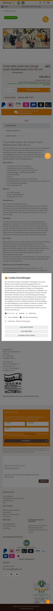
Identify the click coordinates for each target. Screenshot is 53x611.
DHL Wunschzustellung (30, 317)
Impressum (31, 305)
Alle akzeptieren (26, 327)
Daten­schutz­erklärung (12, 310)
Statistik (21, 313)
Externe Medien (13, 317)
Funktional (11, 321)
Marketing (32, 313)
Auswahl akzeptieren (26, 335)
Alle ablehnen (26, 331)
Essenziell (11, 313)
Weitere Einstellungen (23, 321)
